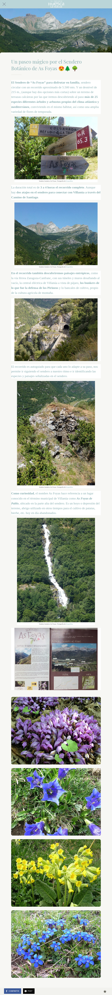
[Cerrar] (4, 4)
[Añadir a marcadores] (105, 991)
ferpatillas (69, 181)
